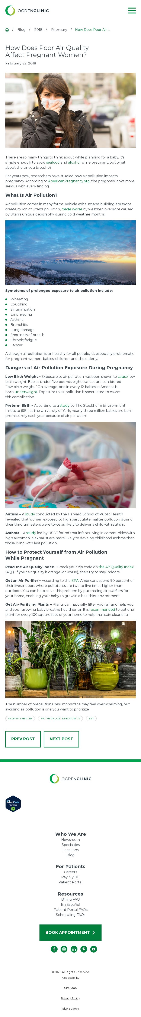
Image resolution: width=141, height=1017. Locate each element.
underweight (26, 392)
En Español (70, 905)
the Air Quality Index (116, 567)
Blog (71, 855)
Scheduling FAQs (70, 915)
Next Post (61, 739)
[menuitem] (70, 978)
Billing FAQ (70, 899)
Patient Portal (70, 882)
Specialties (71, 845)
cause (123, 377)
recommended (102, 610)
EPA (75, 581)
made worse (71, 209)
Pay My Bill (70, 877)
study (65, 406)
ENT (91, 718)
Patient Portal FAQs (70, 910)
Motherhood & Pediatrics (60, 718)
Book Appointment (70, 932)
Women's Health (20, 718)
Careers (70, 872)
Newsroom (70, 840)
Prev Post (23, 739)
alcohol (74, 162)
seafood (53, 162)
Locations (70, 850)
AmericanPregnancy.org (69, 181)
